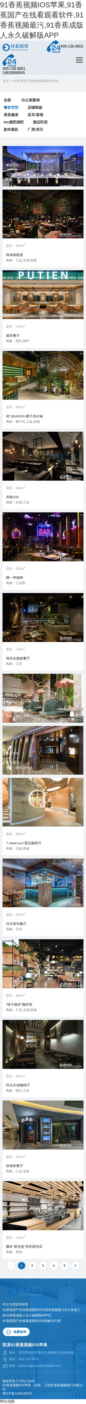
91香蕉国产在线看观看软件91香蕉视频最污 (33, 1310)
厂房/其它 (35, 129)
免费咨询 (16, 1332)
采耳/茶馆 (35, 115)
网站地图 (7, 1401)
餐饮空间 (11, 107)
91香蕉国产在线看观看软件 (22, 1321)
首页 (6, 81)
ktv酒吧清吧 (14, 122)
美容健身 (11, 115)
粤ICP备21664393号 (17, 1393)
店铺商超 (35, 107)
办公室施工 (72, 1310)
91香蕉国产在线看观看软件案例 (35, 81)
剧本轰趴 (11, 129)
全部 (7, 100)
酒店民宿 (40, 122)
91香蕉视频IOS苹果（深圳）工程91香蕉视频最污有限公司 (43, 1387)
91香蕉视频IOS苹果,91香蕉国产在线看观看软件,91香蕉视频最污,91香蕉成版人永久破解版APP (41, 20)
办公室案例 (30, 100)
